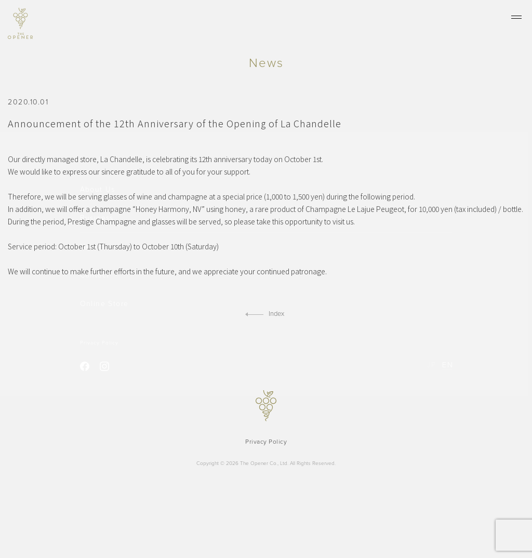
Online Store (104, 303)
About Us (97, 190)
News (90, 246)
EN (447, 364)
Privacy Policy (99, 341)
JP (431, 364)
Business (97, 218)
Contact (95, 274)
